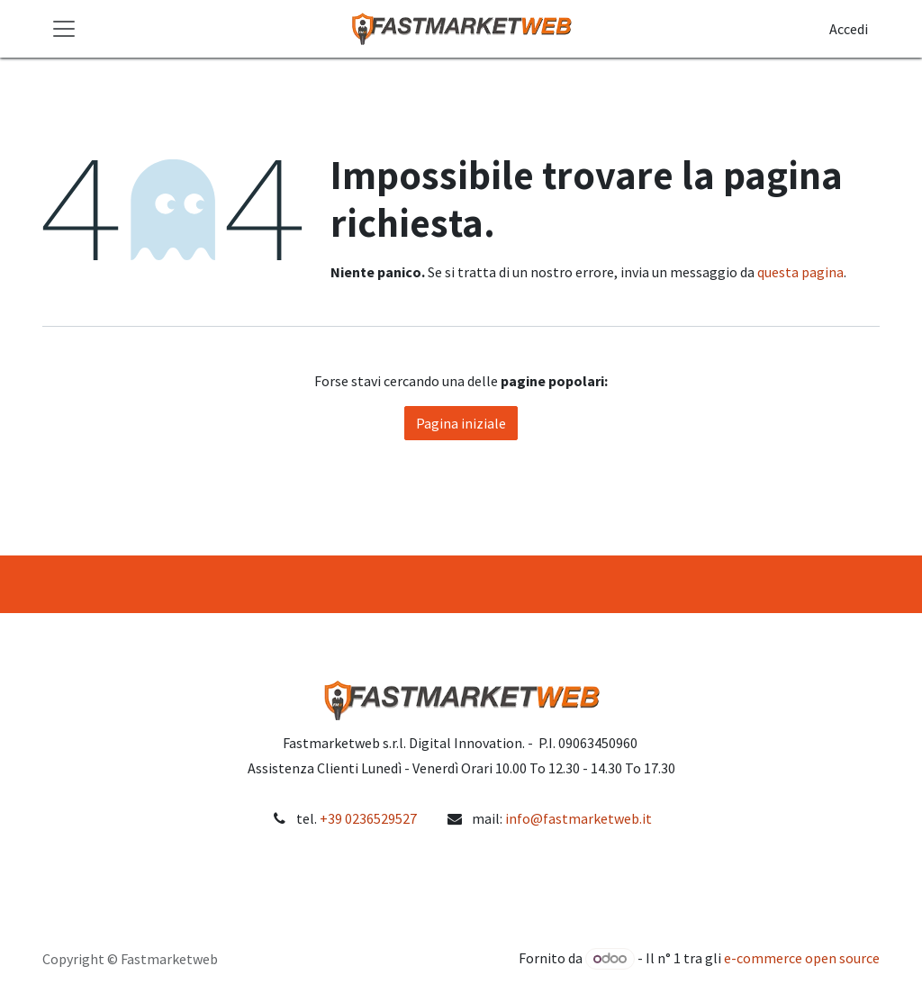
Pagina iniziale (461, 423)
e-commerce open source (802, 958)
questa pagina (800, 272)
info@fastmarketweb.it (578, 818)
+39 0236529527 (368, 818)
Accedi (848, 29)
